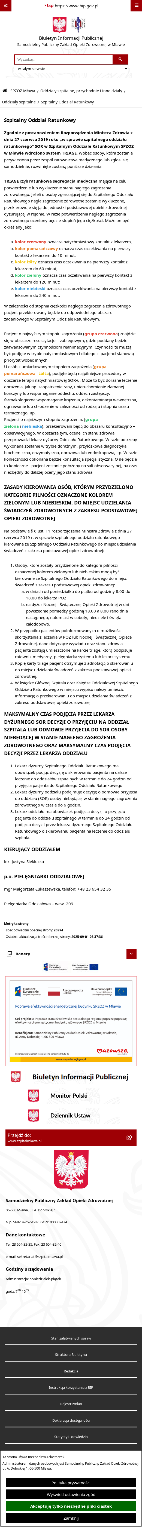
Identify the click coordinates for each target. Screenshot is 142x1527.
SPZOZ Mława (22, 90)
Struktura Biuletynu (71, 1354)
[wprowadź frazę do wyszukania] (63, 59)
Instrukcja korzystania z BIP (71, 1387)
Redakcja (71, 1371)
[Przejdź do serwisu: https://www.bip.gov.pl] (71, 5)
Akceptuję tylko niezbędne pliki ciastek (71, 1506)
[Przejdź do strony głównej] (71, 33)
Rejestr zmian (71, 1404)
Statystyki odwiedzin (71, 1436)
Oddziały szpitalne (19, 102)
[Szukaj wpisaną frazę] (120, 59)
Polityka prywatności (71, 1482)
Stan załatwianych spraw (71, 1338)
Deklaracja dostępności (71, 1420)
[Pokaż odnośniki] (5, 5)
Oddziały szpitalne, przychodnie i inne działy (81, 90)
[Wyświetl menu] (136, 5)
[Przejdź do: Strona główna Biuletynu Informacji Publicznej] (4, 90)
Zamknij (71, 1518)
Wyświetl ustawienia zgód (71, 1494)
